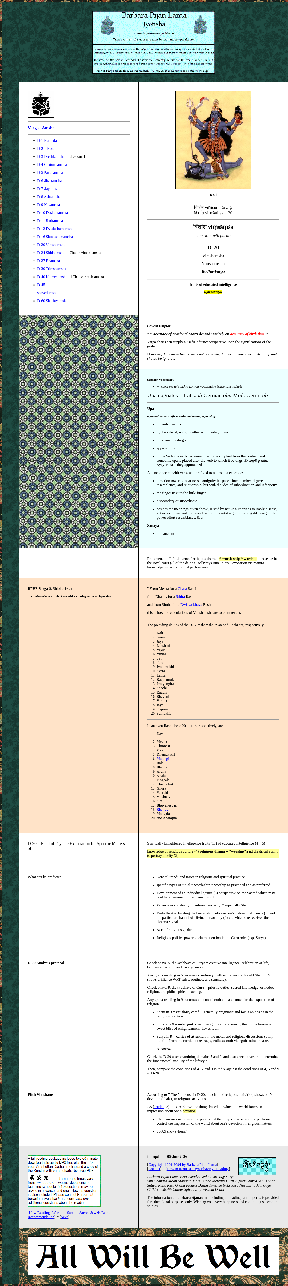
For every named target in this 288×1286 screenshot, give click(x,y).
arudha (159, 1107)
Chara (182, 589)
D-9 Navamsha (48, 205)
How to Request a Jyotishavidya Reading (198, 1169)
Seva (64, 1217)
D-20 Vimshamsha (51, 245)
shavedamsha (47, 293)
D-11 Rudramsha (50, 221)
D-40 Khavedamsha (52, 277)
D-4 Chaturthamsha (52, 165)
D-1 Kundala (47, 141)
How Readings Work (45, 1213)
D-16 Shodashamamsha (55, 237)
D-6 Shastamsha (49, 181)
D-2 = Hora (46, 149)
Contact (154, 1169)
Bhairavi (163, 810)
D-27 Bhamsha (48, 261)
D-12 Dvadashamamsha (55, 229)
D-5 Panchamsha (50, 173)
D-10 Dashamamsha (52, 213)
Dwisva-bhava (191, 605)
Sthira (180, 597)
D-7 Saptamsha (48, 189)
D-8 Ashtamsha (49, 197)
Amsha (48, 128)
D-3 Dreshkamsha (51, 157)
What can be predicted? (45, 877)
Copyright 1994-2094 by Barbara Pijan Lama (182, 1165)
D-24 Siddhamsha (50, 253)
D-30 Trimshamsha (51, 269)
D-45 (41, 285)
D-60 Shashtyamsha (52, 301)
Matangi (163, 759)
